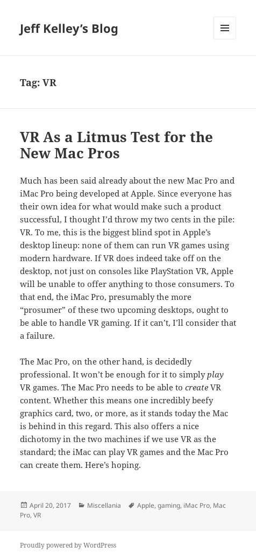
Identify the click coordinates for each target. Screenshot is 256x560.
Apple (145, 505)
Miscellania (104, 505)
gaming (169, 505)
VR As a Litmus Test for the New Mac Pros (116, 145)
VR (37, 515)
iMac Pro (196, 505)
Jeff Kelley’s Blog (69, 28)
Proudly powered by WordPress (68, 545)
